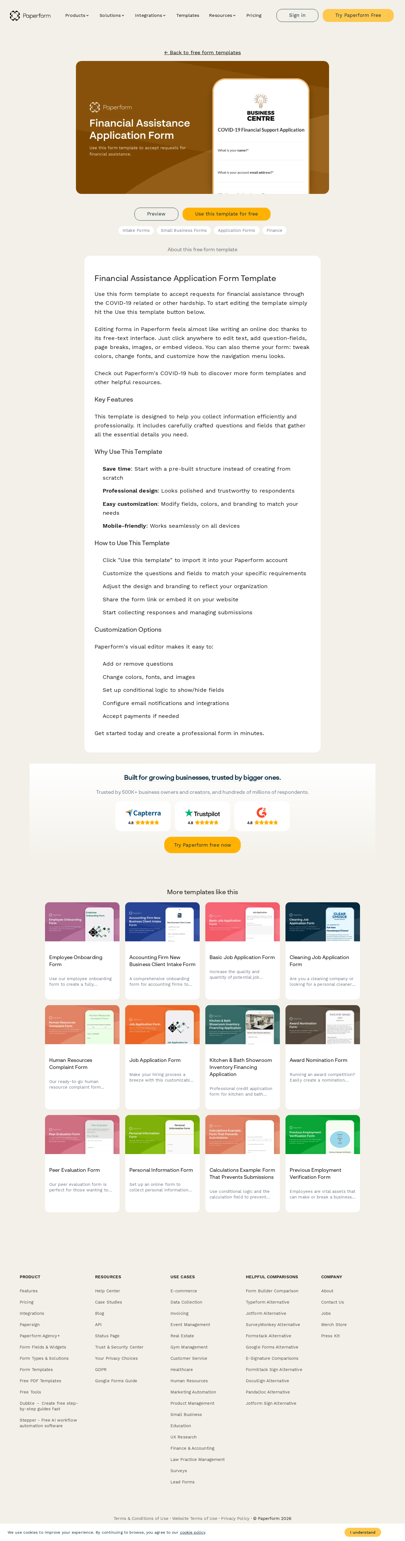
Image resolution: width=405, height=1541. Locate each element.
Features (29, 1290)
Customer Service (189, 1358)
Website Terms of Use (194, 1518)
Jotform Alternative (266, 1313)
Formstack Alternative (268, 1335)
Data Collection (186, 1302)
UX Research (183, 1437)
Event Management (190, 1324)
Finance (275, 230)
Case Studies (108, 1302)
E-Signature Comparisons (272, 1358)
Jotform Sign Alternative (271, 1403)
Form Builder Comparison (272, 1290)
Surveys (178, 1470)
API (98, 1324)
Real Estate (182, 1335)
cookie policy (192, 1532)
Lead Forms (182, 1482)
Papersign (30, 1324)
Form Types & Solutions (44, 1358)
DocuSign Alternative (267, 1380)
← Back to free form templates (202, 52)
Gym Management (189, 1347)
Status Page (107, 1335)
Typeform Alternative (267, 1302)
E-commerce (183, 1290)
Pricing (254, 15)
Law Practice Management (197, 1459)
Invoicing (179, 1313)
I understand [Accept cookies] (362, 1532)
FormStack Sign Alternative (274, 1369)
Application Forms (236, 230)
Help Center (107, 1290)
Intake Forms (136, 230)
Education (180, 1425)
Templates (187, 15)
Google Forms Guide (116, 1380)
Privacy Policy (235, 1518)
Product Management (192, 1403)
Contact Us (332, 1302)
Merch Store (334, 1324)
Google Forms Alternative (272, 1347)
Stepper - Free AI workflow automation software (48, 1423)
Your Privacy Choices (116, 1358)
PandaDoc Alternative (268, 1392)
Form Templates (36, 1369)
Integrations (32, 1313)
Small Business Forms (184, 230)
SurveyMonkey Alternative (273, 1324)
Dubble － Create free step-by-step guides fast (49, 1406)
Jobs (326, 1313)
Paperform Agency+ (40, 1335)
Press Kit (330, 1335)
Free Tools (30, 1392)
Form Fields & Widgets (43, 1347)
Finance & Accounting (192, 1448)
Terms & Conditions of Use (141, 1518)
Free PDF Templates (40, 1380)
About (327, 1290)
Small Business (186, 1414)
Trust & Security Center (119, 1347)
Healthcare (181, 1369)
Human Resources (189, 1380)
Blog (99, 1313)
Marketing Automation (193, 1392)
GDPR (101, 1369)
